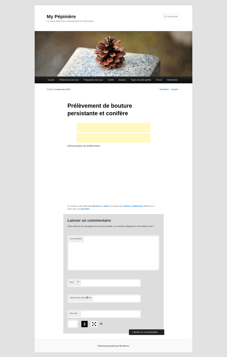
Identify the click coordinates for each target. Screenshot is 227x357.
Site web (74, 313)
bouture (127, 206)
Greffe (111, 80)
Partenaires (172, 80)
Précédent (163, 89)
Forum (159, 80)
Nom (74, 282)
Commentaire (76, 238)
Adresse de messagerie (80, 298)
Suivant (175, 89)
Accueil (50, 80)
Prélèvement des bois (69, 80)
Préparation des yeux (93, 80)
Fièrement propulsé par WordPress (113, 346)
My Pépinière (61, 16)
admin (106, 206)
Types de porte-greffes (141, 80)
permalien (85, 209)
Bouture (122, 80)
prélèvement (137, 206)
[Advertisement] (113, 127)
